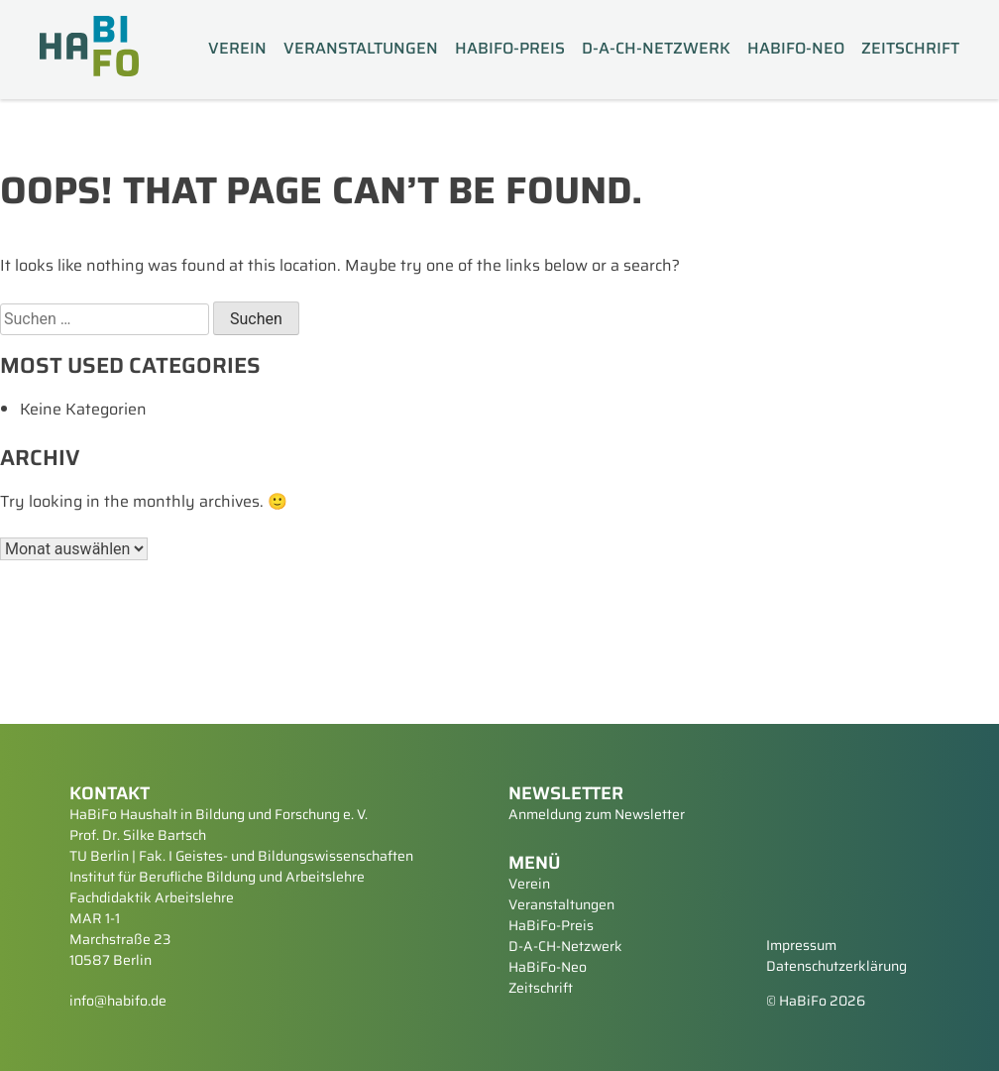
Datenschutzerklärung (836, 966)
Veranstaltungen (360, 49)
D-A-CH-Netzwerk (656, 49)
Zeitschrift (910, 49)
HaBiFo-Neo (795, 49)
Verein (237, 49)
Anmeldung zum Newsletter (596, 814)
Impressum (801, 945)
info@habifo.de (117, 1001)
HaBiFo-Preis (510, 49)
